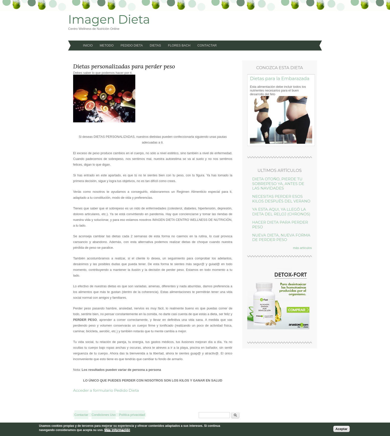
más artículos (302, 248)
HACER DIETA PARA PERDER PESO (280, 224)
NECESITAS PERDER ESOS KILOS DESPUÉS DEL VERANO (281, 198)
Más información (117, 430)
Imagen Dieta (109, 19)
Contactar (207, 45)
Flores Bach (179, 45)
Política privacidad (132, 415)
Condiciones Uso (104, 415)
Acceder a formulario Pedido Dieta (106, 390)
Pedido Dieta (132, 45)
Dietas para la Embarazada (279, 78)
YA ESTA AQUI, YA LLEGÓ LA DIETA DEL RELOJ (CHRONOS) (281, 211)
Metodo (107, 45)
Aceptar (341, 429)
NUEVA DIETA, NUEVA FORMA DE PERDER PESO (281, 237)
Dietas (155, 45)
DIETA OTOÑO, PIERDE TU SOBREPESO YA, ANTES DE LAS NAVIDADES (278, 184)
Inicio (88, 45)
